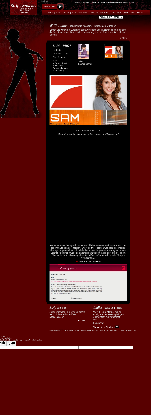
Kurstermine (102, 2)
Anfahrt (111, 2)
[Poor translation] (11, 343)
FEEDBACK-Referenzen (124, 2)
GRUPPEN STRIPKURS (99, 13)
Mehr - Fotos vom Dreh (88, 261)
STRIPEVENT (116, 13)
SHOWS (140, 13)
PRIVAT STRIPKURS (80, 13)
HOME (50, 13)
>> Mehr (123, 38)
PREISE (66, 13)
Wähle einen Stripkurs (103, 327)
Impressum (77, 2)
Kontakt (94, 2)
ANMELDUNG (129, 13)
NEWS (58, 13)
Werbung (85, 2)
